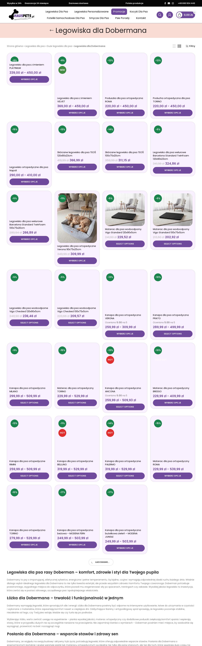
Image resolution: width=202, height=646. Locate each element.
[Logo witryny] (21, 14)
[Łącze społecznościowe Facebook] (165, 3)
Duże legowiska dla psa (59, 46)
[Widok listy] (174, 46)
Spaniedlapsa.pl (32, 642)
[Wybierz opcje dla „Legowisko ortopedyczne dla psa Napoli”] (29, 118)
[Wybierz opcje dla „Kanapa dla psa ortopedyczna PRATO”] (173, 300)
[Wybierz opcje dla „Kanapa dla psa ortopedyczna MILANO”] (29, 369)
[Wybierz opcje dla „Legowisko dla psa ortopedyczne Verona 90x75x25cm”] (77, 223)
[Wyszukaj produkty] (160, 15)
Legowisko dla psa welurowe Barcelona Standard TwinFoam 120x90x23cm (171, 140)
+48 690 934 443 (186, 3)
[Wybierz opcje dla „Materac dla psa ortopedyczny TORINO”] (77, 369)
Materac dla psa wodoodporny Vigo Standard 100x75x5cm (171, 210)
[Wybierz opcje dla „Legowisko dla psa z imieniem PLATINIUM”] (29, 79)
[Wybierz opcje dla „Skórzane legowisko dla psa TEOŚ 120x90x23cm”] (77, 151)
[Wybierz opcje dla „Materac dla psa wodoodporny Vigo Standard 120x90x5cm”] (125, 223)
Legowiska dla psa (35, 46)
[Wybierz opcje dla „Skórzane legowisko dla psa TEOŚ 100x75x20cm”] (125, 151)
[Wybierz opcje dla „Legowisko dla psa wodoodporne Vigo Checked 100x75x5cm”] (77, 296)
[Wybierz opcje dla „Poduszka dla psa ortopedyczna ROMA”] (125, 76)
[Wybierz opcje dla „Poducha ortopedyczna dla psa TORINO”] (173, 82)
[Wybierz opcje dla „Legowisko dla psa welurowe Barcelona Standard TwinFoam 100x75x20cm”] (29, 227)
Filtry (192, 46)
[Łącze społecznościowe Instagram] (173, 3)
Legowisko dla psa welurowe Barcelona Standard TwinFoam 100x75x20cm (27, 212)
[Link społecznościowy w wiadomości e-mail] (169, 3)
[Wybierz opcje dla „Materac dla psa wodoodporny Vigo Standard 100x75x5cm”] (173, 223)
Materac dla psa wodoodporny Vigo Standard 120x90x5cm (123, 210)
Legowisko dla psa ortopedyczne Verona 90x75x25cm (76, 210)
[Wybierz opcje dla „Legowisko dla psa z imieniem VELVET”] (77, 79)
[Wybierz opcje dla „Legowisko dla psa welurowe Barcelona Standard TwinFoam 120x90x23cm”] (173, 155)
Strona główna (15, 46)
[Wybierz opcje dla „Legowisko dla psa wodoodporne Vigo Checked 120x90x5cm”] (29, 296)
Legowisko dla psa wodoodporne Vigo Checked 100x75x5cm (76, 283)
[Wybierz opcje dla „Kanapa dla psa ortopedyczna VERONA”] (125, 300)
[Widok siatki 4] (179, 46)
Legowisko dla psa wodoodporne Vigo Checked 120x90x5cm (28, 283)
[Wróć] (52, 30)
